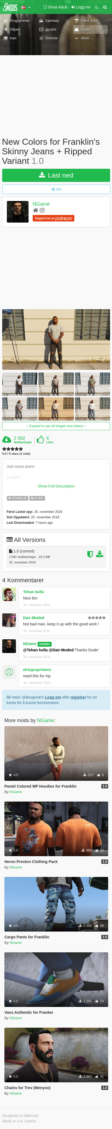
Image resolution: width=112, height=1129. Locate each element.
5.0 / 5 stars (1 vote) (16, 453)
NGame (41, 204)
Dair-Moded (33, 618)
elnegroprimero (37, 669)
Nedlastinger (23, 442)
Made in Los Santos (19, 1121)
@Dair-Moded (61, 650)
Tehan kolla (33, 592)
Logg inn (53, 697)
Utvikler (44, 644)
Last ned (56, 175)
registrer (78, 697)
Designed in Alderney (20, 1115)
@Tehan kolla (35, 650)
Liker (50, 442)
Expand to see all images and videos (56, 426)
